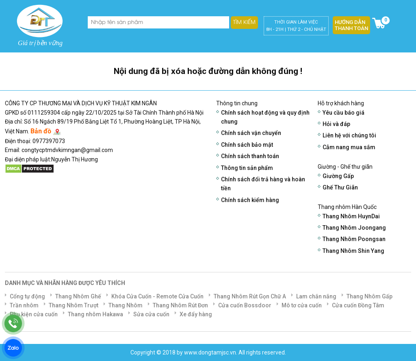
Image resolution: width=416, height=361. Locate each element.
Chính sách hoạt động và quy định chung (265, 117)
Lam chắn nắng (316, 296)
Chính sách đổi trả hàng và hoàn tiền (263, 183)
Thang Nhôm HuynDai (351, 216)
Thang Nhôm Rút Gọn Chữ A (250, 296)
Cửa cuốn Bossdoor (244, 305)
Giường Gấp (338, 176)
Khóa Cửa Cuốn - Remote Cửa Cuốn (157, 296)
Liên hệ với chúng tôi (349, 135)
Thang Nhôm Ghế (78, 296)
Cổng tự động (27, 296)
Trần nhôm (24, 305)
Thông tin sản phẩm (247, 168)
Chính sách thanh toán (250, 156)
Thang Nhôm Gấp (369, 296)
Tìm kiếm (244, 22)
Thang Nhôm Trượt (73, 305)
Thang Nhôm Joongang (354, 227)
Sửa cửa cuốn (151, 314)
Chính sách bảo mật (247, 144)
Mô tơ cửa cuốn (302, 305)
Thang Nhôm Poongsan (354, 239)
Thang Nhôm (125, 305)
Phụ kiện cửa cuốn (34, 314)
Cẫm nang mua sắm (349, 147)
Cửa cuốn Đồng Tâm (358, 305)
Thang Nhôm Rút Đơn (180, 305)
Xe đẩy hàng (196, 314)
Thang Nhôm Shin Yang (353, 251)
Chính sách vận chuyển (251, 133)
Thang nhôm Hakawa (95, 314)
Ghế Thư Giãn (340, 187)
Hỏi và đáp (336, 124)
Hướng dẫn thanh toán (351, 25)
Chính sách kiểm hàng (250, 200)
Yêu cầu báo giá (343, 112)
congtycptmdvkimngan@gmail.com (67, 150)
